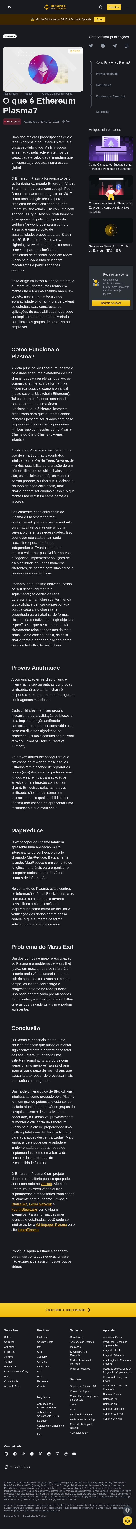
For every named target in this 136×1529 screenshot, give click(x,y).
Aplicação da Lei (79, 1432)
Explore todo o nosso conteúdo (68, 1310)
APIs (72, 1409)
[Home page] (55, 7)
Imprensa (9, 1351)
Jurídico (8, 1356)
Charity (41, 1386)
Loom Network (40, 1204)
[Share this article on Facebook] (103, 46)
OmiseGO (19, 1204)
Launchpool (43, 1366)
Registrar (114, 7)
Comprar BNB (110, 1399)
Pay (39, 1346)
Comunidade (11, 1381)
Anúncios (9, 1346)
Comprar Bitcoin (112, 1394)
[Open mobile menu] (127, 7)
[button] (127, 7)
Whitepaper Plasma (51, 1225)
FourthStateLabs (24, 1209)
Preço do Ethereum (113, 1355)
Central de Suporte (80, 1391)
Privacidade (10, 1366)
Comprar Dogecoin (113, 1408)
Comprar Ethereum (113, 1413)
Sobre (7, 1337)
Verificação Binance (81, 1414)
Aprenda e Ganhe (113, 1337)
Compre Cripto (45, 1342)
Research (42, 1381)
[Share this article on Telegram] (114, 46)
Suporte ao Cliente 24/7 (83, 1386)
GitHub (46, 1184)
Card (39, 1351)
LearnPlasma (28, 1230)
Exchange (42, 1337)
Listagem (42, 1420)
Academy (42, 1356)
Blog (6, 1376)
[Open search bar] (99, 7)
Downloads (76, 1337)
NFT (39, 1371)
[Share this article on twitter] (91, 46)
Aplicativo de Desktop (82, 1342)
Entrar (99, 19)
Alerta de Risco (12, 1386)
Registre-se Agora (111, 303)
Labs (39, 1434)
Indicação (75, 1346)
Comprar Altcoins (112, 1418)
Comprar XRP (110, 1403)
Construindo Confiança (16, 1371)
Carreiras (9, 1342)
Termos (8, 1361)
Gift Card (42, 1361)
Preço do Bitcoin (112, 1350)
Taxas (73, 1404)
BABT (40, 1376)
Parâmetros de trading (82, 1419)
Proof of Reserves (80, 1368)
